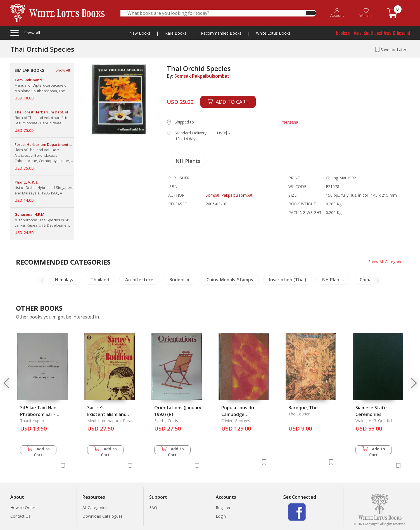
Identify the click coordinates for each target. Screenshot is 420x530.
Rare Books (175, 33)
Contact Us (20, 516)
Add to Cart (38, 450)
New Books (140, 33)
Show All (63, 70)
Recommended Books (221, 33)
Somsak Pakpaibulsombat (201, 76)
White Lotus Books (273, 33)
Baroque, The (303, 408)
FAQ (153, 507)
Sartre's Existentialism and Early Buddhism (107, 414)
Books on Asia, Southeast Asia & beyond (373, 32)
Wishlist (365, 13)
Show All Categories (386, 261)
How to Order (22, 507)
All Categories (94, 507)
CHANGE (289, 122)
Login (221, 516)
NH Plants (187, 161)
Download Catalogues (102, 516)
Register (223, 507)
